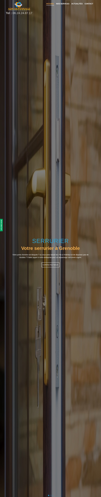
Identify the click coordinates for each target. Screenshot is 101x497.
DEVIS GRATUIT (1, 225)
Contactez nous (50, 265)
